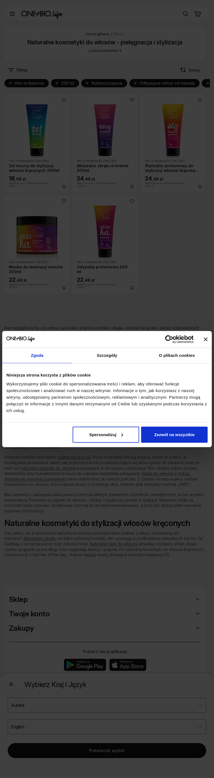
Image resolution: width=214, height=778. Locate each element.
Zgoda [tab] (37, 355)
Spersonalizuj (106, 434)
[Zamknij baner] (206, 339)
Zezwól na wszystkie (174, 434)
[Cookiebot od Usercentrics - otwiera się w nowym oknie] (169, 339)
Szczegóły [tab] (107, 355)
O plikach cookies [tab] (177, 355)
